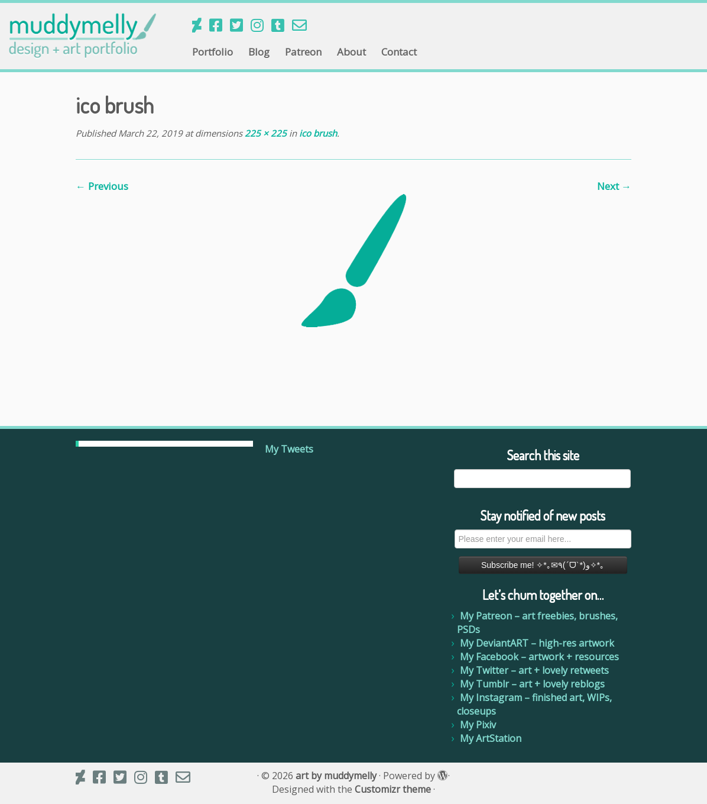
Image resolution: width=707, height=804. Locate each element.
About (351, 52)
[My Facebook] (219, 25)
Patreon (303, 52)
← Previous (102, 186)
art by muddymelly (336, 776)
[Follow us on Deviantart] (200, 25)
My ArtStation (490, 738)
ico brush (317, 133)
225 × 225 (264, 133)
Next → (614, 186)
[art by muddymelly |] (83, 35)
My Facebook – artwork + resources (539, 656)
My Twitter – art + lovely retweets (534, 670)
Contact (399, 52)
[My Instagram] (261, 25)
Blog (259, 52)
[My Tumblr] (281, 25)
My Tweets (289, 449)
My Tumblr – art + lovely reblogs (532, 683)
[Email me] (303, 25)
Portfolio (212, 52)
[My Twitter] (240, 25)
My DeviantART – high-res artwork (537, 643)
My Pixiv (478, 724)
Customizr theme (393, 789)
